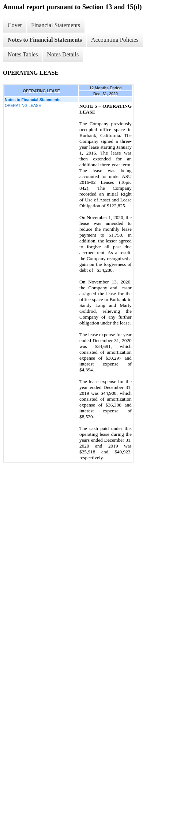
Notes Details (63, 54)
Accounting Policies (114, 40)
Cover (15, 25)
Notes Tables (23, 54)
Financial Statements (55, 25)
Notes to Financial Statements (45, 40)
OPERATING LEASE (23, 105)
